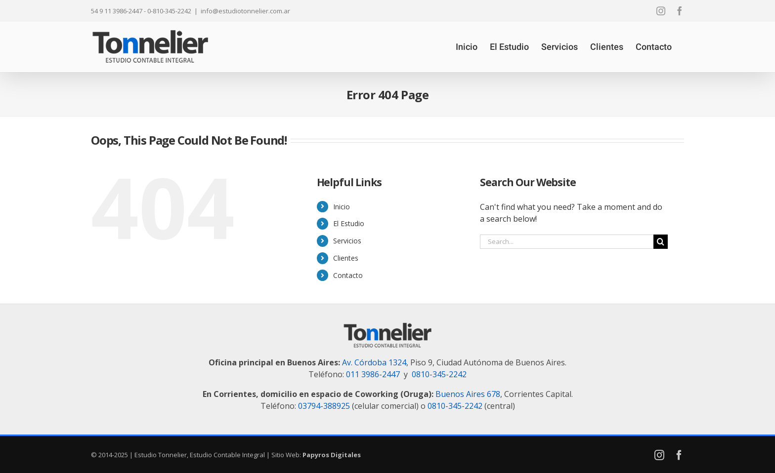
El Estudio (348, 223)
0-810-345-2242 (169, 10)
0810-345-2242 (439, 374)
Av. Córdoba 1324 (374, 362)
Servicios (347, 240)
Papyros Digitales (331, 454)
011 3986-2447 (373, 374)
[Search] (660, 242)
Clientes (345, 258)
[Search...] (566, 242)
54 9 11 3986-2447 (116, 10)
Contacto (348, 275)
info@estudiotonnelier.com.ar (245, 10)
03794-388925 (324, 405)
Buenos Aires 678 (467, 394)
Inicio (341, 206)
